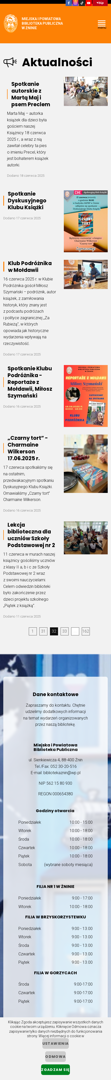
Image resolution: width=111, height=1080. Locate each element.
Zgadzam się (55, 1069)
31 (43, 631)
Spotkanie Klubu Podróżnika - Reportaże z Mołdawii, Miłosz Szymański (30, 382)
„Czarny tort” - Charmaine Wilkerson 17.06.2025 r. (28, 448)
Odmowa (55, 1056)
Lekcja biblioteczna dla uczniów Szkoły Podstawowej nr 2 (31, 535)
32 (54, 631)
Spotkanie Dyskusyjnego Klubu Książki (27, 200)
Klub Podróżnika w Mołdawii (30, 266)
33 (64, 631)
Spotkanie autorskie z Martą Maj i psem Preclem (30, 94)
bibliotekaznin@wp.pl (61, 772)
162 (85, 631)
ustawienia (55, 1043)
